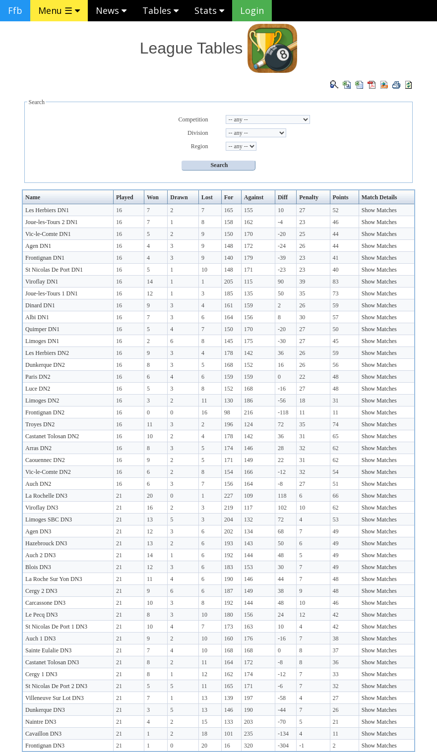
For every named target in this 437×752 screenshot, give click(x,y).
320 (248, 745)
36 (281, 352)
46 (336, 222)
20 (150, 495)
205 (228, 281)
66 (336, 495)
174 (228, 448)
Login (252, 10)
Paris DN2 (37, 376)
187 (228, 590)
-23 (282, 269)
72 (281, 424)
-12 (282, 471)
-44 (282, 709)
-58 (282, 697)
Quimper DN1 (42, 329)
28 (281, 448)
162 (248, 222)
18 (302, 400)
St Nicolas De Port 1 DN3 (56, 626)
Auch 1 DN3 (40, 638)
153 (248, 567)
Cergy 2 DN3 (41, 590)
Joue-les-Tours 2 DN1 (51, 222)
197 (248, 697)
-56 (282, 400)
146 (248, 448)
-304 (283, 745)
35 (302, 293)
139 (228, 697)
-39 (282, 257)
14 (150, 281)
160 (228, 638)
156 (248, 317)
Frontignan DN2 (44, 412)
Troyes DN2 (40, 424)
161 (228, 305)
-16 (282, 388)
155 (248, 210)
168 (228, 364)
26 (302, 245)
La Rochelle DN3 (46, 495)
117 (248, 507)
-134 (283, 733)
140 (228, 257)
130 (228, 400)
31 (336, 400)
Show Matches (379, 210)
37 (336, 650)
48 (336, 376)
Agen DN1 (38, 245)
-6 (280, 686)
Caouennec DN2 (45, 460)
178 (228, 352)
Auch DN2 (38, 483)
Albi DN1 (37, 317)
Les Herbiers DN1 (47, 210)
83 (336, 281)
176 (248, 638)
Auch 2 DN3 (40, 555)
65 (336, 436)
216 (248, 412)
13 (150, 519)
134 (248, 531)
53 (336, 519)
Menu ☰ (59, 10)
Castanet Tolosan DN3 (52, 662)
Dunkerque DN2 (45, 364)
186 (248, 400)
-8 (280, 483)
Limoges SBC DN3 (48, 519)
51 (336, 483)
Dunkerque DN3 (45, 709)
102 (282, 507)
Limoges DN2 (42, 400)
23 (302, 222)
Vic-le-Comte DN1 (48, 234)
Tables (160, 10)
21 (119, 495)
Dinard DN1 (40, 305)
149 (248, 460)
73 (336, 293)
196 (228, 424)
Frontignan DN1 (44, 257)
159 (248, 305)
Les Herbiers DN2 (47, 352)
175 (248, 341)
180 (228, 614)
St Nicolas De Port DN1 (54, 269)
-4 (280, 222)
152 (248, 364)
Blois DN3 (38, 567)
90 (281, 281)
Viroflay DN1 (41, 281)
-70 (282, 721)
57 (336, 317)
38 (281, 590)
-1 (301, 745)
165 (228, 210)
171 (248, 269)
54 (336, 471)
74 (336, 424)
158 (228, 222)
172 (248, 245)
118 (282, 495)
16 (119, 210)
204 (228, 519)
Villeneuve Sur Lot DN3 (54, 697)
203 (248, 721)
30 (302, 317)
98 (227, 412)
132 (248, 519)
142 (248, 352)
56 (336, 364)
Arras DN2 (38, 448)
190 (228, 579)
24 (281, 614)
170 (248, 234)
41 (336, 257)
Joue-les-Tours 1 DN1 (51, 293)
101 (228, 733)
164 (228, 317)
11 (204, 400)
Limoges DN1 (42, 341)
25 (302, 234)
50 (281, 293)
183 (228, 567)
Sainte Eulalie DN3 (48, 650)
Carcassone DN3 (45, 602)
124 (248, 424)
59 (336, 305)
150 (228, 234)
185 (228, 293)
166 (248, 471)
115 (248, 281)
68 (281, 531)
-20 (282, 234)
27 (302, 210)
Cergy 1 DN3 (41, 674)
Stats (209, 10)
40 (336, 269)
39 (302, 281)
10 (281, 210)
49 (336, 531)
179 (248, 257)
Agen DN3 (38, 531)
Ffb (15, 10)
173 (228, 626)
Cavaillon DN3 (43, 733)
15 (204, 721)
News (111, 10)
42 (336, 614)
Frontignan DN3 (44, 745)
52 (336, 210)
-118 (283, 412)
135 (248, 293)
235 (248, 733)
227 (228, 495)
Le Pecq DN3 (41, 614)
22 (302, 376)
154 (228, 471)
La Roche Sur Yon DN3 (53, 579)
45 (336, 341)
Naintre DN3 (40, 721)
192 (228, 555)
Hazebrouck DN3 (46, 543)
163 (248, 626)
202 (228, 531)
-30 (282, 341)
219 (228, 507)
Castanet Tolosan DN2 (52, 436)
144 (248, 555)
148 (228, 245)
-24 (282, 245)
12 (150, 293)
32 (302, 448)
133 (228, 721)
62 (336, 448)
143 (248, 543)
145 (228, 341)
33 (336, 674)
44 (336, 234)
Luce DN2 (37, 388)
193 (228, 543)
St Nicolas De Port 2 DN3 (56, 686)
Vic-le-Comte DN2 (48, 471)
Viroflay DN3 (41, 507)
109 (248, 495)
